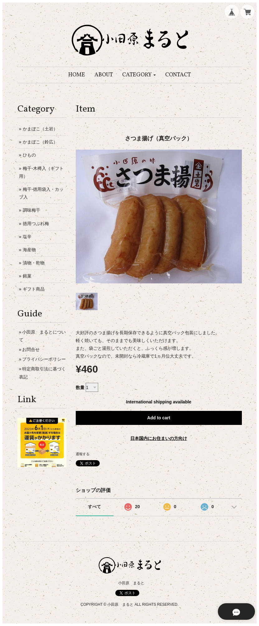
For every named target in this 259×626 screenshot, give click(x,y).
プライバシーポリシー (44, 359)
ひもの (29, 154)
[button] (139, 75)
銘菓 (27, 275)
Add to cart (158, 417)
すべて (94, 506)
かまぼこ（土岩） (40, 128)
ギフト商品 (34, 289)
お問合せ (31, 349)
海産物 (29, 249)
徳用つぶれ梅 (36, 223)
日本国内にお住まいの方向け (158, 438)
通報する (82, 454)
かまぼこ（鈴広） (40, 141)
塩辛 (27, 236)
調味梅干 (31, 210)
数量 (80, 387)
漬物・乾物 (34, 262)
